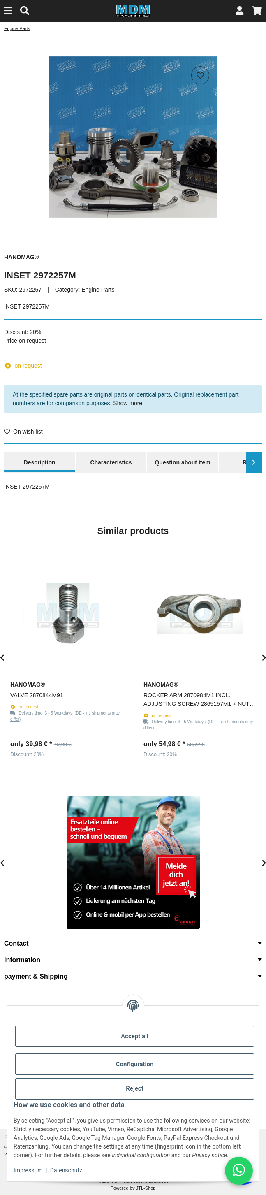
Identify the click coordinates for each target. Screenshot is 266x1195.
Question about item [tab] (182, 462)
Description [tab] (39, 462)
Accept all (134, 1036)
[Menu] (8, 11)
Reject (134, 1088)
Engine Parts (97, 289)
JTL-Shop (146, 1188)
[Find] (24, 11)
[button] (239, 11)
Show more (127, 403)
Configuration (135, 1064)
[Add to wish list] (200, 75)
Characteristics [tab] (111, 462)
